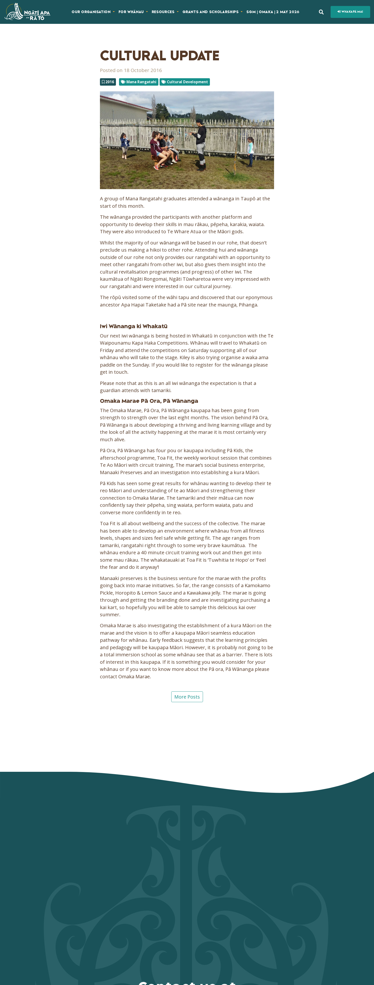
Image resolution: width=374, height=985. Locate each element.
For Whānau (132, 12)
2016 (108, 81)
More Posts (187, 696)
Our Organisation (92, 12)
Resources (164, 12)
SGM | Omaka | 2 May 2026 (273, 12)
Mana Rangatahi (138, 81)
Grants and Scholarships (211, 12)
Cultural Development (184, 81)
